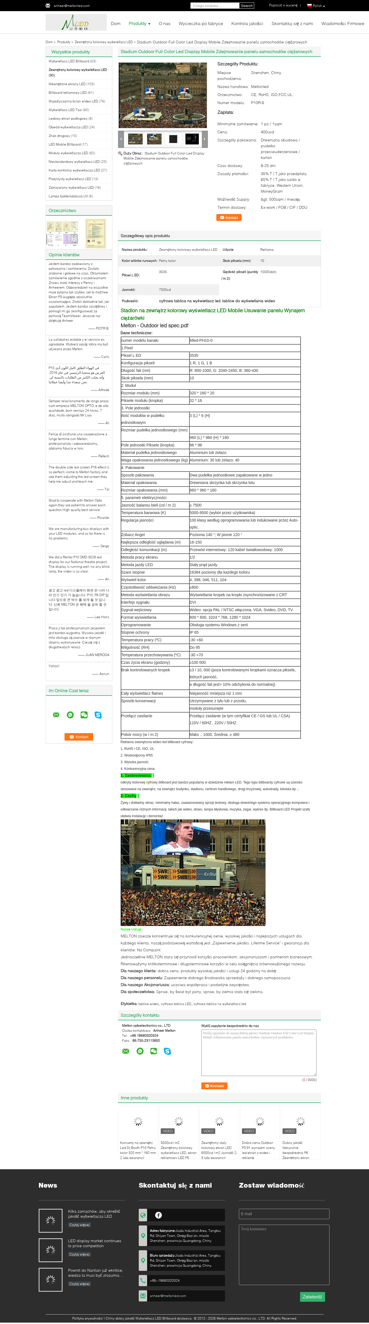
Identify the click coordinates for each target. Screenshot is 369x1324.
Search (247, 6)
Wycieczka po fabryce (201, 23)
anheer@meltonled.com (72, 6)
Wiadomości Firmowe (342, 23)
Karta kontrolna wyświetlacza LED (74, 170)
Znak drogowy (59, 136)
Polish (319, 6)
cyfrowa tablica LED (176, 1004)
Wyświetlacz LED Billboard (69, 61)
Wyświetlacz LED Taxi (65, 110)
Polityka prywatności (87, 1318)
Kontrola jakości (247, 23)
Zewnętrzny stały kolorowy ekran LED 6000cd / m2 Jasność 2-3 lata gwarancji (219, 1150)
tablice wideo (148, 1004)
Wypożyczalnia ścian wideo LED (73, 101)
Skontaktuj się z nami (292, 23)
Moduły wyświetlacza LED (68, 153)
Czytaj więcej (80, 1225)
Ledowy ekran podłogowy (68, 118)
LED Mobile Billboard (65, 144)
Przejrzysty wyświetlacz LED (70, 179)
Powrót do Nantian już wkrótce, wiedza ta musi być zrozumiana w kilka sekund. (96, 1273)
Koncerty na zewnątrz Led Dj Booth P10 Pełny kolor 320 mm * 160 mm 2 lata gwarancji (138, 1150)
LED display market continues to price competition (94, 1243)
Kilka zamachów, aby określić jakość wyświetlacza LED (94, 1214)
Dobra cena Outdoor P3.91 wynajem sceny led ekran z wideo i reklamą (258, 1150)
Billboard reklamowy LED (68, 92)
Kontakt (232, 217)
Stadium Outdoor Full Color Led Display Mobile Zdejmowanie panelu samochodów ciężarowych (163, 158)
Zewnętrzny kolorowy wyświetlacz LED (104, 42)
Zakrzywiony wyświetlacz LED (71, 187)
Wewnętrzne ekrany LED (67, 84)
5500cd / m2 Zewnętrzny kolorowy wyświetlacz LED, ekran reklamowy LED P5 (179, 1150)
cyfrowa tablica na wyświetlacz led (220, 1004)
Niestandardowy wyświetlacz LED (74, 161)
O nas (164, 23)
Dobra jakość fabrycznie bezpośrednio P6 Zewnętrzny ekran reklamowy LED (296, 1153)
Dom (115, 23)
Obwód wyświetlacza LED (68, 127)
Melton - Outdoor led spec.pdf (154, 325)
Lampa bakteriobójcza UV (68, 196)
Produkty (137, 23)
